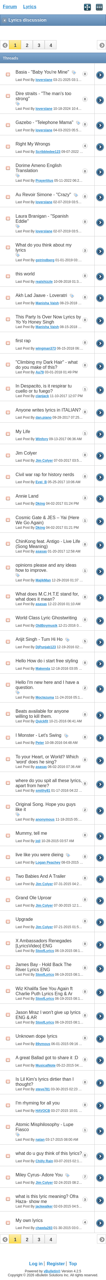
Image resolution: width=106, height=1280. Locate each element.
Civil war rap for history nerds (45, 474)
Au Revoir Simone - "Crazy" (43, 194)
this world (25, 273)
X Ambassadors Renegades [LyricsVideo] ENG (44, 943)
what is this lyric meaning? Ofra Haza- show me (47, 1199)
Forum (10, 6)
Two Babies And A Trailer (41, 876)
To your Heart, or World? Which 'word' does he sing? (47, 759)
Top (73, 1263)
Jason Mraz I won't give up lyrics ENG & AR (48, 1015)
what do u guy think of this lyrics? (49, 1153)
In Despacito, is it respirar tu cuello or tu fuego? (44, 388)
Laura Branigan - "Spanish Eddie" (42, 219)
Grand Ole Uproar (33, 897)
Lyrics (29, 6)
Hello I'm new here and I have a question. (47, 685)
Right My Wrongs (33, 144)
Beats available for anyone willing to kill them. (42, 714)
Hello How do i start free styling (47, 660)
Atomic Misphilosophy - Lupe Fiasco (44, 1127)
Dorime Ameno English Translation (39, 168)
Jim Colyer (26, 453)
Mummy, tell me (31, 833)
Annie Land (27, 496)
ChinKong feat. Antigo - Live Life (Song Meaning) (48, 544)
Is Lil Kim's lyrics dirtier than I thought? (45, 1082)
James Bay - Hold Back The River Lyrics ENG (44, 967)
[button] (15, 44)
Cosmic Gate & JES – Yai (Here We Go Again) (47, 520)
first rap (23, 340)
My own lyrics (29, 1220)
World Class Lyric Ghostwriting (46, 617)
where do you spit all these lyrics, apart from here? (49, 783)
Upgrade (24, 919)
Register (56, 1263)
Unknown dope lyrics (36, 1036)
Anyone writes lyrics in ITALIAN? (48, 410)
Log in (36, 1263)
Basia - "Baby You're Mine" (42, 72)
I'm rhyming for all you (38, 1103)
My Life (23, 431)
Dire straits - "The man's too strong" (43, 96)
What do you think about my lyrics (44, 247)
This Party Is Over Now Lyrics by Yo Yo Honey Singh (48, 319)
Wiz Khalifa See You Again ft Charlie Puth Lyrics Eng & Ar (44, 991)
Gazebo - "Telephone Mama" (44, 122)
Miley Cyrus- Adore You (39, 1174)
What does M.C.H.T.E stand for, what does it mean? (47, 597)
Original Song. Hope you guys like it (46, 807)
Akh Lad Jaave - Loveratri (41, 295)
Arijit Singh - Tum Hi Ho (39, 639)
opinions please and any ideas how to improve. (46, 568)
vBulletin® (52, 1271)
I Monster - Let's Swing (38, 735)
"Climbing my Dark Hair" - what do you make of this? (46, 365)
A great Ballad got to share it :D (47, 1057)
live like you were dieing (39, 854)
